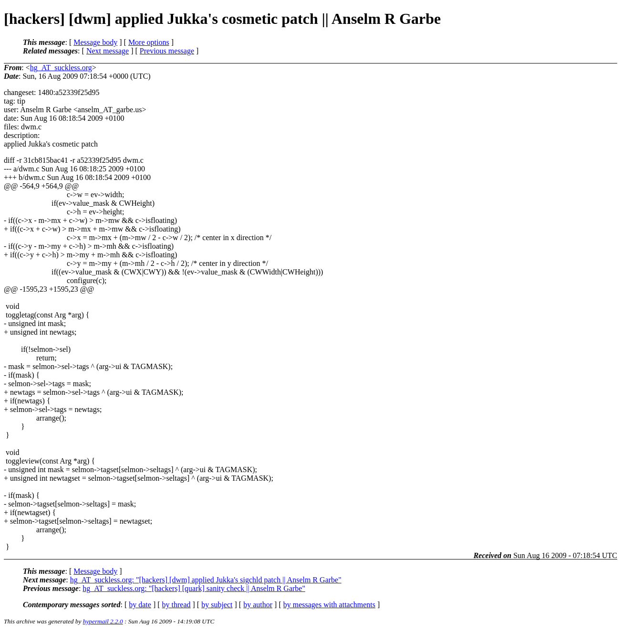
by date (140, 605)
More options (148, 42)
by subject (216, 605)
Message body (95, 42)
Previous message (167, 51)
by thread (176, 605)
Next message (107, 51)
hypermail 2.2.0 (103, 621)
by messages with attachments (329, 605)
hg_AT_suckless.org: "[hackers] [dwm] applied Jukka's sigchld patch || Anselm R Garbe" (206, 580)
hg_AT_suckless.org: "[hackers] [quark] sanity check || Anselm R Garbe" (194, 588)
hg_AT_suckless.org (61, 67)
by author (257, 605)
